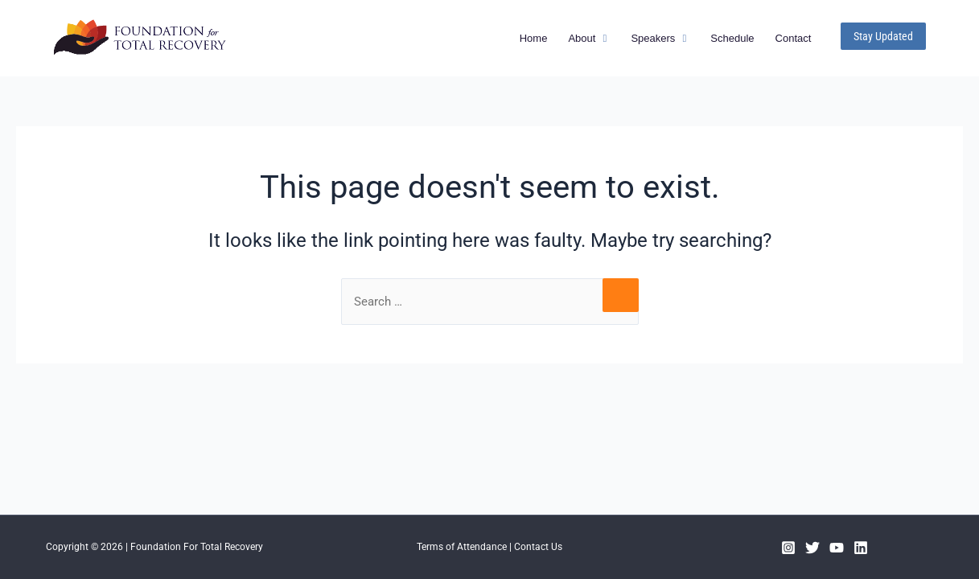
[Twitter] (812, 547)
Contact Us (538, 546)
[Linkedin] (861, 547)
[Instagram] (788, 547)
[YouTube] (836, 547)
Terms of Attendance (462, 546)
